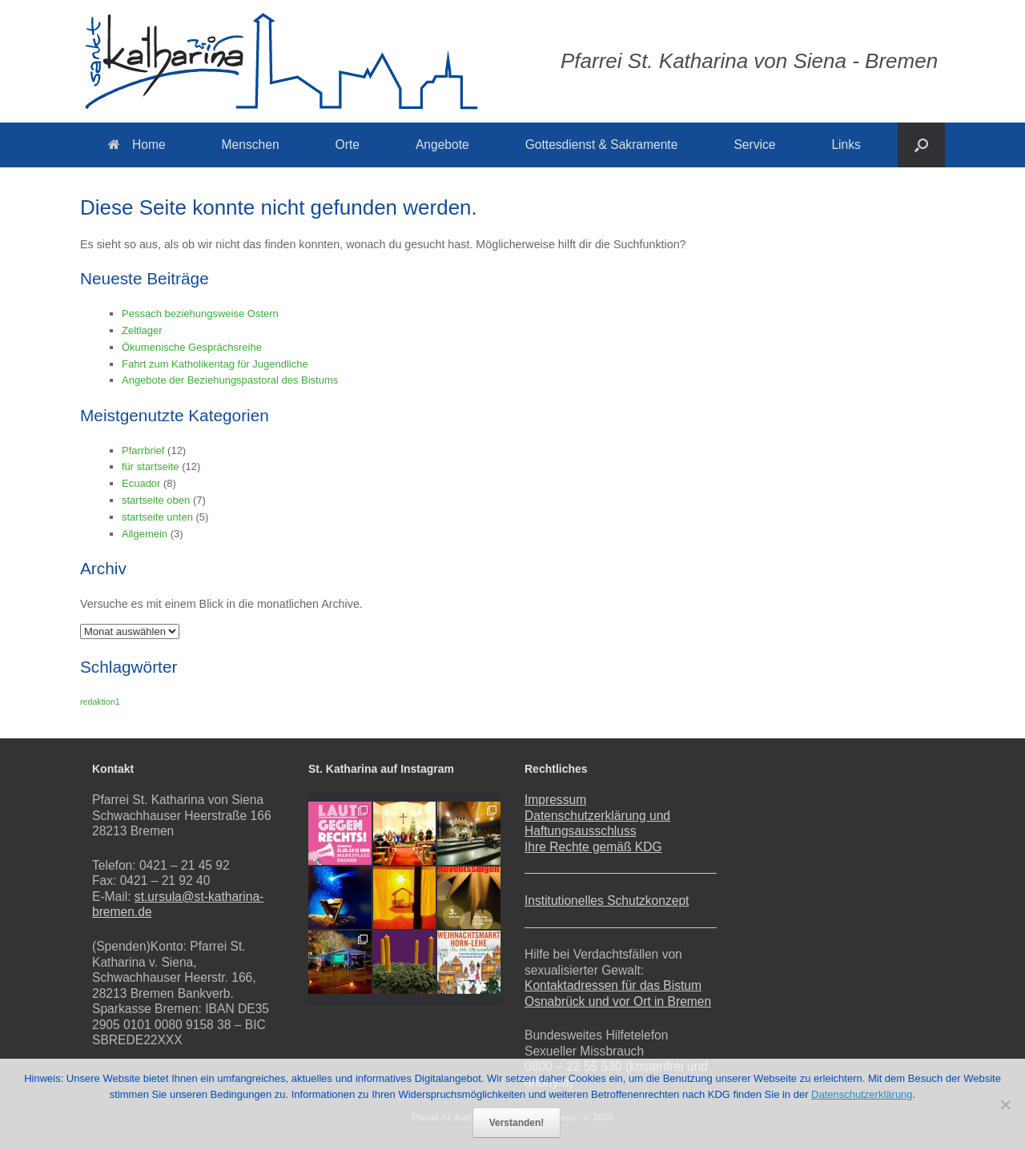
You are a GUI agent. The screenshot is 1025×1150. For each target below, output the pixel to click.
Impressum (555, 799)
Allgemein (144, 534)
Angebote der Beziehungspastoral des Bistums (230, 380)
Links (845, 144)
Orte (348, 144)
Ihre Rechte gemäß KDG (593, 847)
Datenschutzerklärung (861, 1094)
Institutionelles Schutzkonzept (607, 900)
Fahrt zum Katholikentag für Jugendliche (215, 364)
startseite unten (157, 517)
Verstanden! (517, 1122)
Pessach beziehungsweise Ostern (200, 314)
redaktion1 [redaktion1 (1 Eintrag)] (100, 701)
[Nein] (1005, 1104)
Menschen (250, 144)
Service (754, 144)
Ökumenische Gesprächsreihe (192, 347)
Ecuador (141, 483)
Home (137, 144)
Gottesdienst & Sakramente (601, 144)
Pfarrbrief (143, 450)
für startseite (150, 466)
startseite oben (156, 500)
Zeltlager (142, 330)
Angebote (442, 144)
